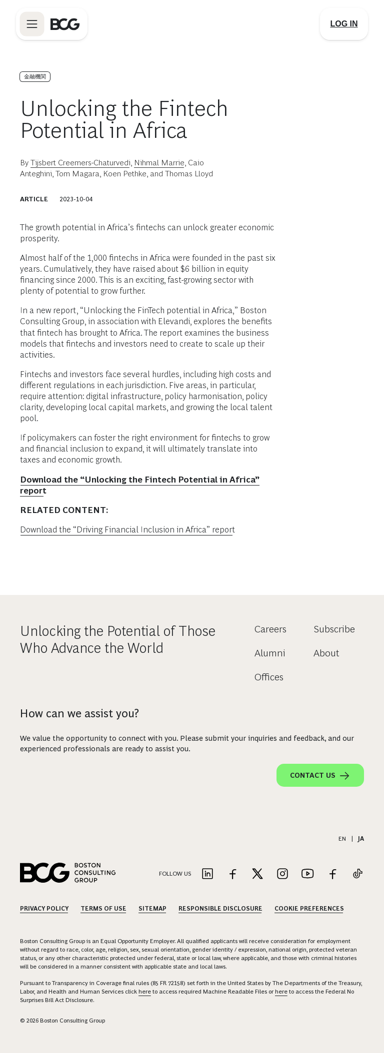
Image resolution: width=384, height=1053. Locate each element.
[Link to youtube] (307, 874)
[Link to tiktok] (357, 874)
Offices (269, 676)
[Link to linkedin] (207, 874)
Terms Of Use (103, 908)
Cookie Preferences (309, 908)
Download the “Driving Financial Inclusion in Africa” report (127, 529)
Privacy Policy (44, 908)
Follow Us (175, 873)
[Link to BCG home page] (65, 23)
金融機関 (35, 76)
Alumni (270, 652)
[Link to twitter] (257, 874)
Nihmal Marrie (159, 162)
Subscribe (334, 628)
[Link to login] (344, 24)
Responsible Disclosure (220, 908)
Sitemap (152, 908)
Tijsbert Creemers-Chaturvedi (80, 162)
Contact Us (320, 776)
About (327, 652)
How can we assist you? (79, 713)
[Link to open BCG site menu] (32, 23)
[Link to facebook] (232, 874)
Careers (270, 628)
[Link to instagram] (282, 874)
